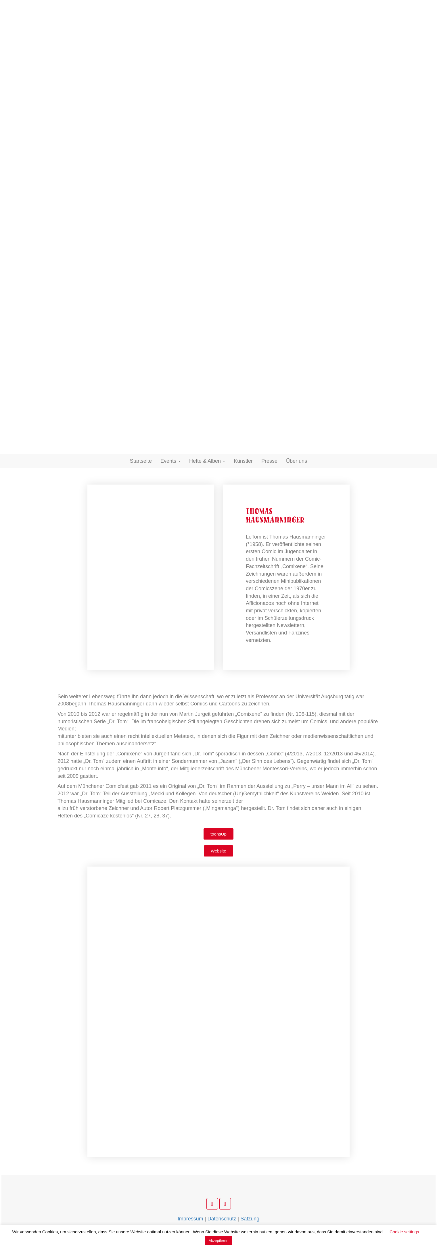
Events (170, 461)
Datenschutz (221, 1219)
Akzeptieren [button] (219, 1241)
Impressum (190, 1219)
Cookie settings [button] (404, 1231)
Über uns (296, 461)
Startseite (141, 461)
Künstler (243, 461)
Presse (269, 461)
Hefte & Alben (207, 461)
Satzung (249, 1219)
